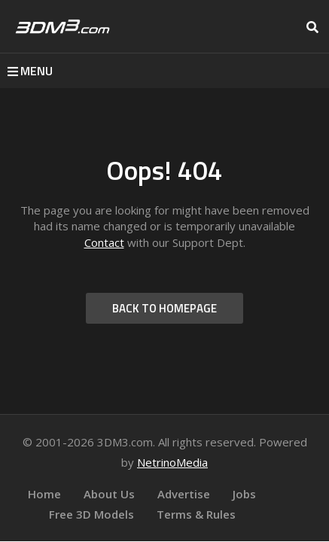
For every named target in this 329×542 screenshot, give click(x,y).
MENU (30, 71)
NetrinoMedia (172, 462)
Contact (104, 242)
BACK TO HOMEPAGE (164, 308)
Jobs (244, 493)
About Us (109, 493)
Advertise (183, 493)
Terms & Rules (196, 514)
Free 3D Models (91, 514)
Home (44, 493)
